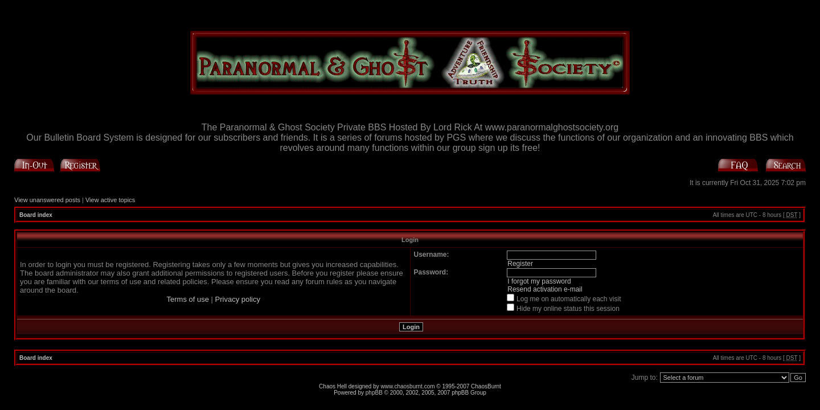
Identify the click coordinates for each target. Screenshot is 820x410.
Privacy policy (237, 299)
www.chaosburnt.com (408, 386)
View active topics (110, 199)
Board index (35, 215)
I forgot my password (539, 281)
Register (520, 264)
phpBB (374, 393)
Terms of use (188, 299)
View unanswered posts (47, 199)
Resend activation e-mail (544, 289)
